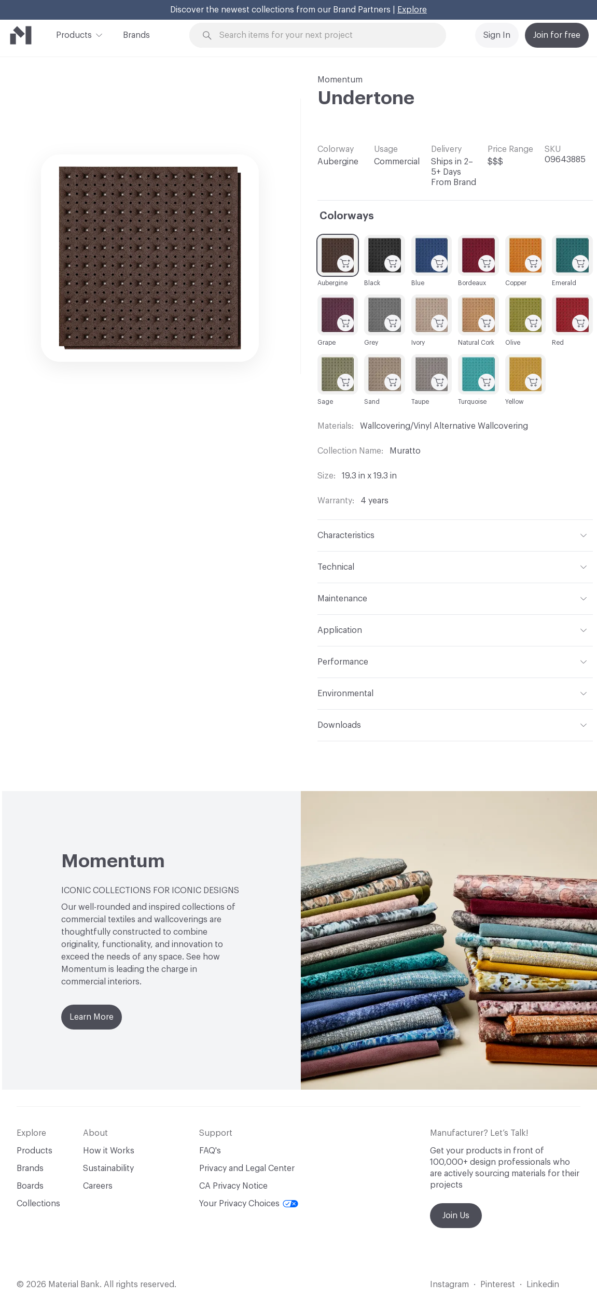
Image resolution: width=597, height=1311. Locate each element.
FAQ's (210, 1151)
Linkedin (542, 1284)
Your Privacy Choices (248, 1203)
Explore (412, 10)
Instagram (449, 1284)
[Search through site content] (323, 35)
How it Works (108, 1151)
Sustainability (108, 1168)
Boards (30, 1186)
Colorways (347, 216)
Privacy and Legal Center (247, 1168)
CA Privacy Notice (233, 1186)
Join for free (556, 35)
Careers (98, 1186)
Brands (136, 35)
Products (74, 34)
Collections (38, 1204)
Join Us (455, 1215)
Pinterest (497, 1284)
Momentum (340, 80)
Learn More (92, 1017)
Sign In (496, 35)
